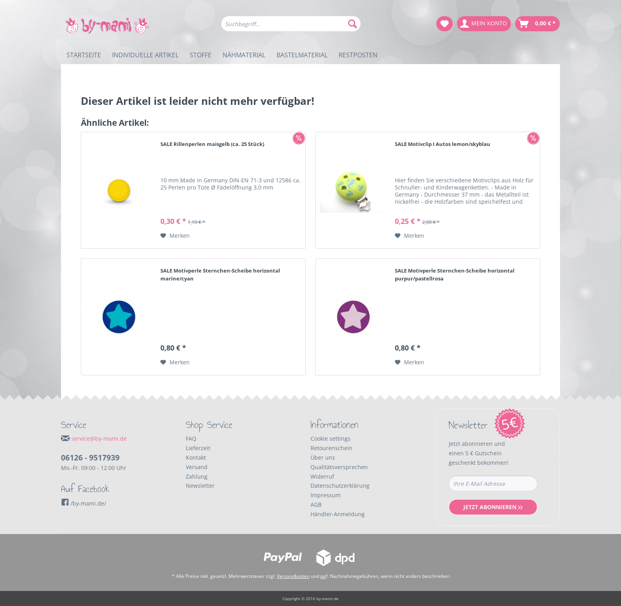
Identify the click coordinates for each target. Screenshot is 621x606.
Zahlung (197, 476)
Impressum (325, 495)
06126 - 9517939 (90, 458)
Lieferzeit (198, 448)
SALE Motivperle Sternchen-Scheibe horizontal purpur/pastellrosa (454, 274)
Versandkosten (293, 576)
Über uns (322, 457)
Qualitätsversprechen (339, 467)
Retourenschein (331, 448)
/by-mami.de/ (83, 503)
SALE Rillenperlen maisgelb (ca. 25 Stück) (212, 144)
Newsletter (200, 485)
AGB (316, 504)
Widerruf (322, 476)
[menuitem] (291, 27)
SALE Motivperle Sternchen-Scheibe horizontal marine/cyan (220, 274)
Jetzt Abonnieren (493, 507)
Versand (197, 467)
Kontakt (196, 457)
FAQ (191, 438)
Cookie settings (330, 438)
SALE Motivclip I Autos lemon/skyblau (442, 144)
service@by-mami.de (99, 438)
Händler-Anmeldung (337, 514)
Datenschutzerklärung (340, 485)
